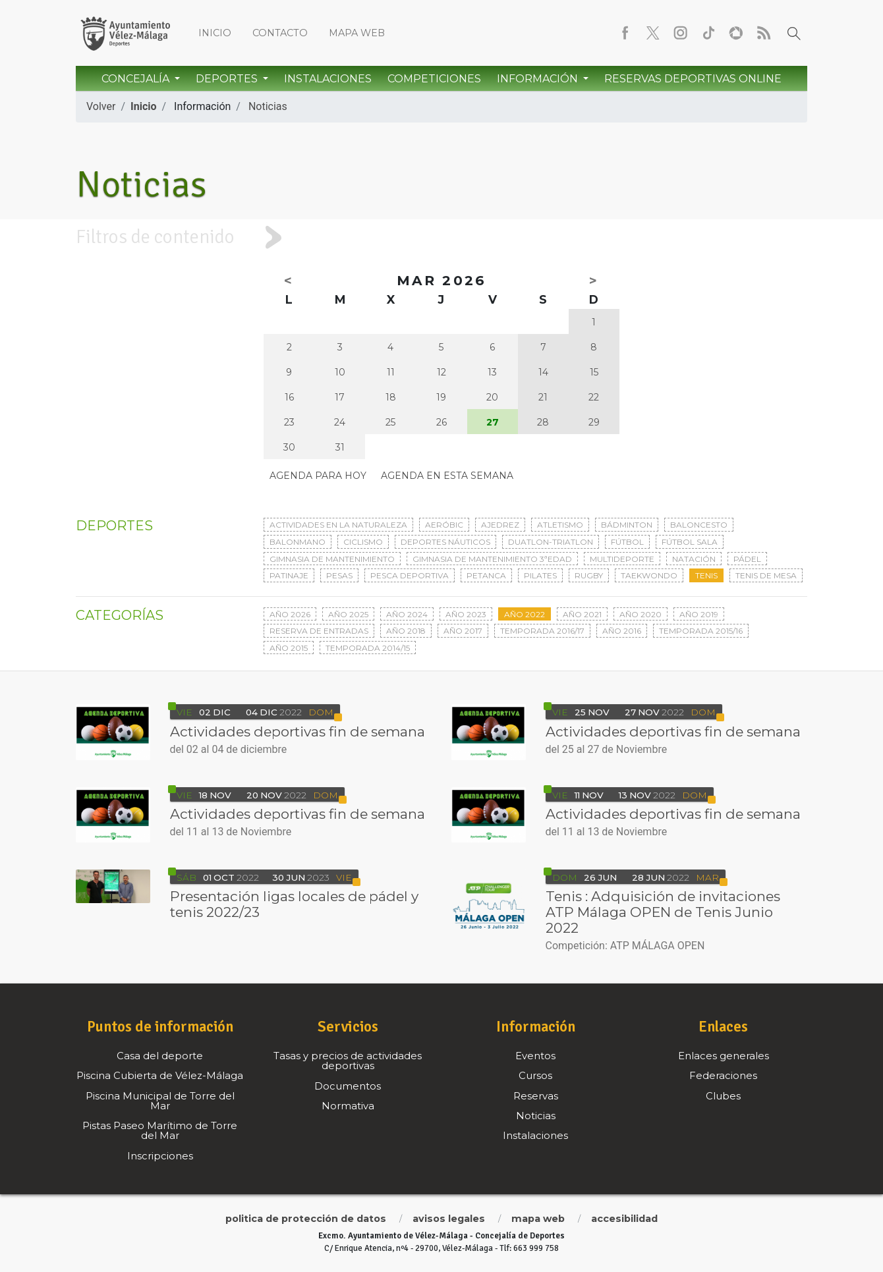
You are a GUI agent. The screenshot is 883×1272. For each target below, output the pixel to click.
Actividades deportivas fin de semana (297, 731)
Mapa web (357, 33)
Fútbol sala (690, 542)
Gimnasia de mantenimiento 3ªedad (492, 559)
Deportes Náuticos (445, 542)
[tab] (441, 237)
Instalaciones (328, 78)
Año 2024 (407, 614)
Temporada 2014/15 (368, 648)
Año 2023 (465, 614)
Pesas (339, 575)
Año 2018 (406, 631)
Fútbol (627, 542)
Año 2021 (582, 614)
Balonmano (298, 542)
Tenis (706, 575)
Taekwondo (649, 575)
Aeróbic (444, 525)
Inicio (214, 33)
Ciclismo (363, 542)
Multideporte (622, 559)
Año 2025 (348, 614)
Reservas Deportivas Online (693, 78)
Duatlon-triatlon (550, 542)
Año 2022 (524, 614)
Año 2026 (290, 614)
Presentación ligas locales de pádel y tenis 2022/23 (294, 904)
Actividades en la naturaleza (338, 525)
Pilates (540, 575)
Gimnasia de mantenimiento (332, 559)
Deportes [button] (228, 78)
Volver (100, 106)
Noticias (267, 106)
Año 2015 (289, 648)
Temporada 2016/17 (542, 631)
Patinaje (289, 575)
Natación (694, 559)
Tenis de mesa (766, 575)
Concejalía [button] (136, 78)
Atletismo (560, 525)
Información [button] (539, 78)
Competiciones (434, 78)
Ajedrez (500, 525)
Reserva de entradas (319, 631)
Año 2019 (698, 614)
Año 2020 (640, 614)
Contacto (280, 33)
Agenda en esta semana (447, 476)
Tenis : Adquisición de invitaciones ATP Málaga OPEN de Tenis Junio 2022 (663, 912)
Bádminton (626, 525)
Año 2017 (462, 631)
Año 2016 (621, 631)
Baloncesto (698, 525)
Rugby (589, 575)
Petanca (486, 575)
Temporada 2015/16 (701, 631)
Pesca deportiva (409, 575)
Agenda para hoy (318, 476)
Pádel (747, 559)
